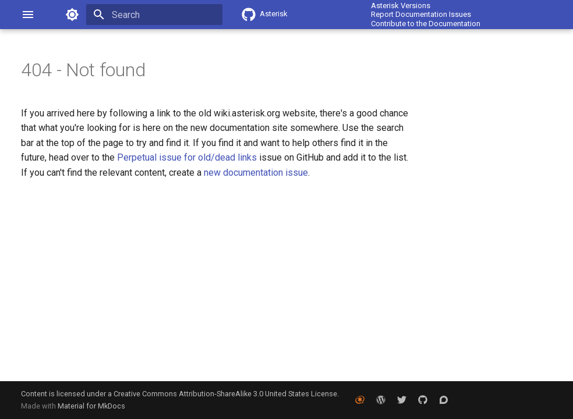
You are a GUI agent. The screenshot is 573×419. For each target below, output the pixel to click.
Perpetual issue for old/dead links (188, 157)
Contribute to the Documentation (425, 23)
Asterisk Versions (400, 5)
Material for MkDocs (91, 406)
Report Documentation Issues (421, 14)
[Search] (154, 14)
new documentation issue (256, 172)
